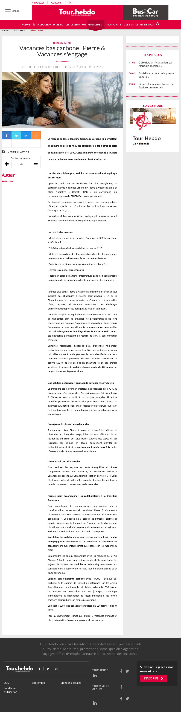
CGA (6, 682)
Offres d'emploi (144, 24)
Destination (78, 24)
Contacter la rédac (21, 158)
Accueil (6, 30)
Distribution (61, 24)
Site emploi (38, 682)
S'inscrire (151, 678)
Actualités (28, 24)
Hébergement (95, 24)
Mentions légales (70, 682)
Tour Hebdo (20, 30)
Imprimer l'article (18, 152)
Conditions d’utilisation (10, 690)
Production (44, 24)
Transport (111, 24)
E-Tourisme (127, 24)
